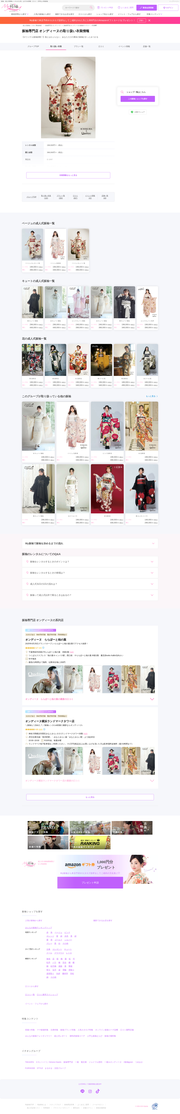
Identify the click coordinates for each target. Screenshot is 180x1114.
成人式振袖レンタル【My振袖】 (32, 25)
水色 (66, 936)
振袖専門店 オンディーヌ (52, 25)
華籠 (70, 966)
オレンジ (50, 936)
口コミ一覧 (30, 995)
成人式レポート (60, 1036)
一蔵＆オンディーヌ (113, 1062)
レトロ (69, 953)
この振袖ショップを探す (137, 99)
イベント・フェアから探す (129, 14)
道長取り (50, 973)
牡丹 (48, 962)
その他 (65, 943)
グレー (49, 943)
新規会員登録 (146, 8)
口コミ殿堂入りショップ (47, 995)
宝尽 (54, 970)
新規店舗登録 (101, 1108)
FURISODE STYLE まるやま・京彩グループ (45, 1068)
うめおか (139, 1062)
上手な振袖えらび (94, 1036)
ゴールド (58, 940)
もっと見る (152, 396)
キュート (68, 949)
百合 (64, 962)
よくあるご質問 (125, 7)
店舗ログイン (88, 1108)
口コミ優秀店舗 (127, 1030)
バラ (54, 962)
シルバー (68, 940)
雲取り (71, 970)
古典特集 (54, 1030)
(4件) (40, 648)
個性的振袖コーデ (77, 1036)
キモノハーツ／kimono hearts (48, 1062)
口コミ (101, 46)
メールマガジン (98, 1105)
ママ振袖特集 (42, 1030)
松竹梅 (53, 966)
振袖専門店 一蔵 (71, 1062)
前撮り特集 (30, 1030)
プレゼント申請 (105, 7)
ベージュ (58, 932)
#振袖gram (128, 1062)
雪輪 (64, 970)
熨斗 (48, 970)
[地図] (72, 652)
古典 (48, 949)
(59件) (41, 729)
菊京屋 (84, 1062)
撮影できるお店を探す (64, 14)
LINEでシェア (138, 112)
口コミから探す (85, 14)
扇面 (60, 966)
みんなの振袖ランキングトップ (38, 928)
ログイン (168, 8)
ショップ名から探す (105, 14)
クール (49, 953)
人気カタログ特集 (85, 1030)
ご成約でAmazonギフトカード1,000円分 (40, 630)
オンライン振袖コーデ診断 (106, 1030)
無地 (48, 959)
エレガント (57, 949)
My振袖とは (41, 1105)
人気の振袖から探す (42, 14)
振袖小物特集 (110, 1036)
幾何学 (65, 973)
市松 (72, 973)
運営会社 (76, 1108)
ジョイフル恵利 (95, 1062)
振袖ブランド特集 (68, 1030)
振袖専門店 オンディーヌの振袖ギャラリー (77, 25)
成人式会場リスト (33, 1108)
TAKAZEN (29, 1062)
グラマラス (59, 953)
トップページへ (174, 1)
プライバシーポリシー (61, 1108)
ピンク (67, 932)
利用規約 (46, 1108)
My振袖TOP (29, 1105)
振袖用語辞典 (69, 1105)
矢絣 (58, 973)
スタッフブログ (55, 1105)
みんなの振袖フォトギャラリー (38, 1036)
